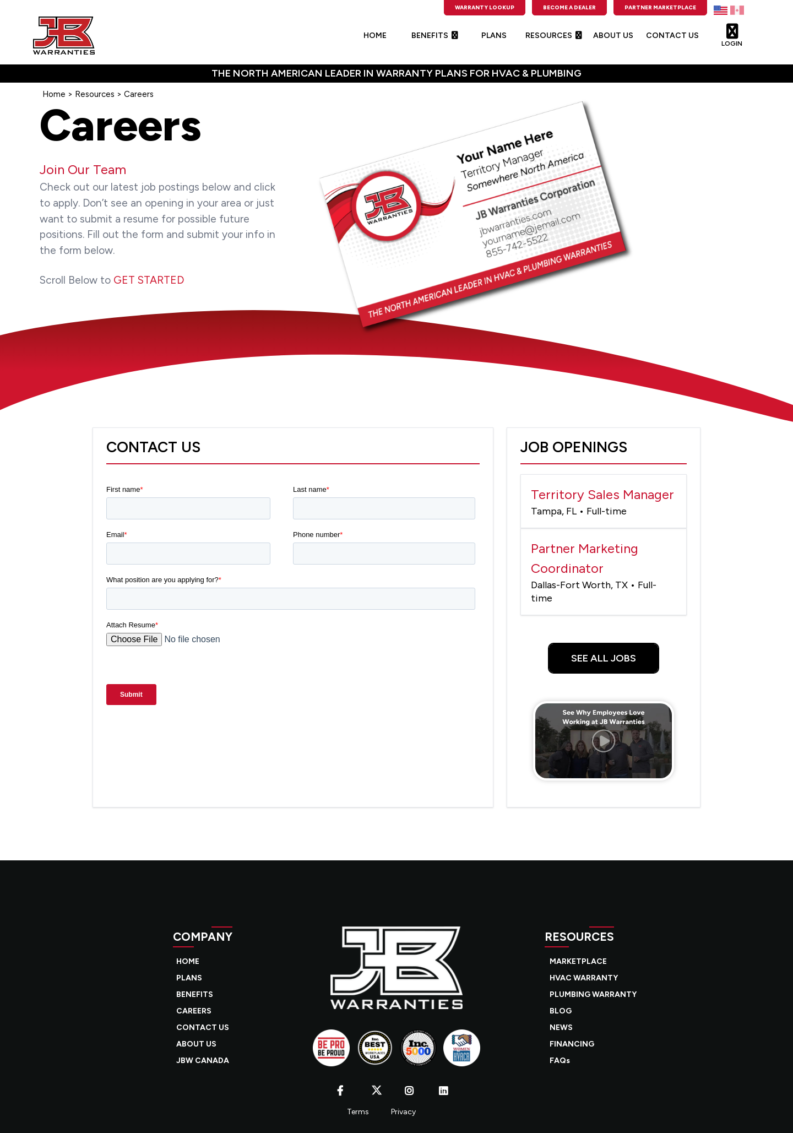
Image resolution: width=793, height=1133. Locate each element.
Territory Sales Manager (603, 502)
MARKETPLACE (578, 961)
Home (54, 94)
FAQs (560, 1060)
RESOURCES (553, 35)
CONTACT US (672, 35)
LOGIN (732, 32)
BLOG (561, 1011)
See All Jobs (603, 658)
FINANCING (572, 1044)
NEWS (561, 1027)
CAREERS (193, 1011)
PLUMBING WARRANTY (593, 994)
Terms (358, 1111)
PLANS (494, 35)
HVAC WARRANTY (584, 978)
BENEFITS (434, 35)
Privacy (403, 1111)
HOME (375, 35)
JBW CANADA (202, 1060)
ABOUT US (613, 35)
